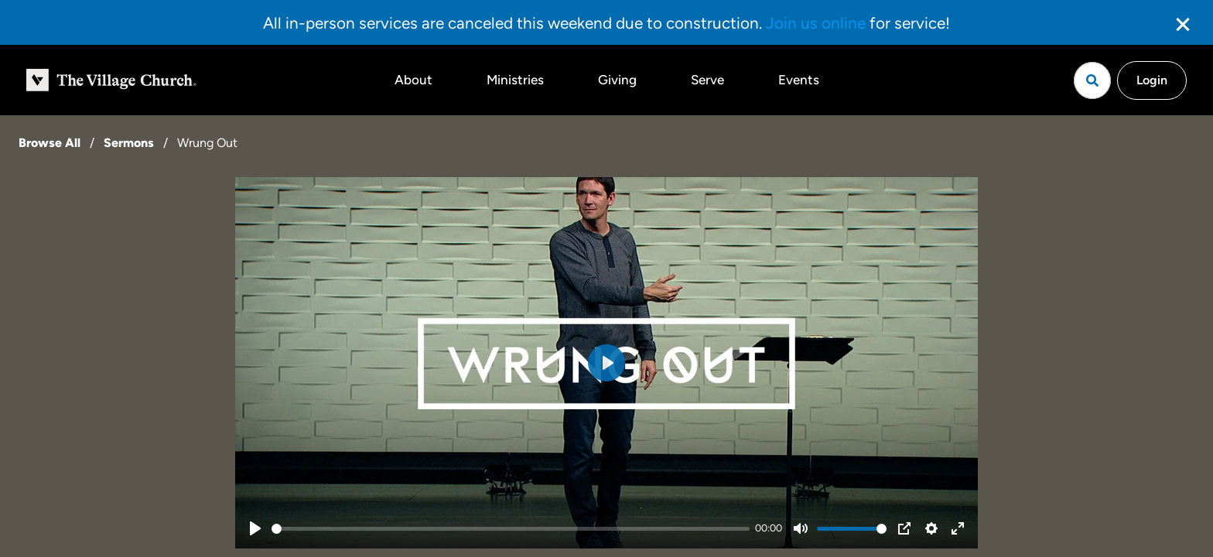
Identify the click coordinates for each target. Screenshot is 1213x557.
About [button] (413, 79)
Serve (707, 79)
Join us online (816, 22)
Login (1151, 80)
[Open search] (1092, 80)
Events (798, 79)
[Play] (255, 528)
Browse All (49, 142)
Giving (617, 79)
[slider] (511, 528)
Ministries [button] (515, 79)
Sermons (129, 142)
